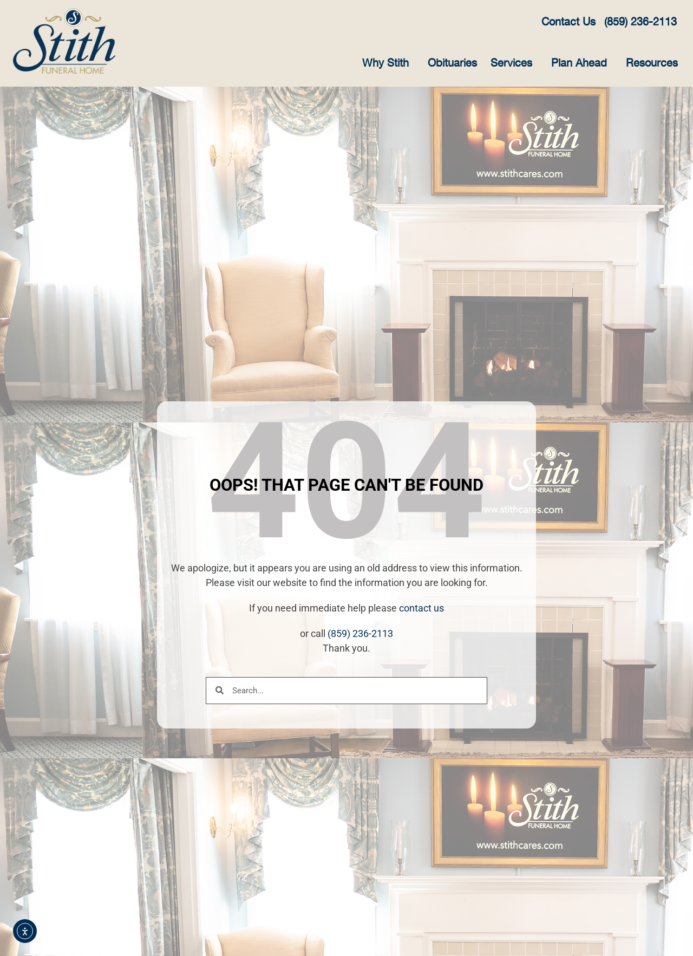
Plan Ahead (581, 63)
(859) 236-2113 (360, 633)
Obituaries (452, 63)
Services (514, 63)
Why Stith (388, 63)
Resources (654, 63)
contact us (421, 608)
